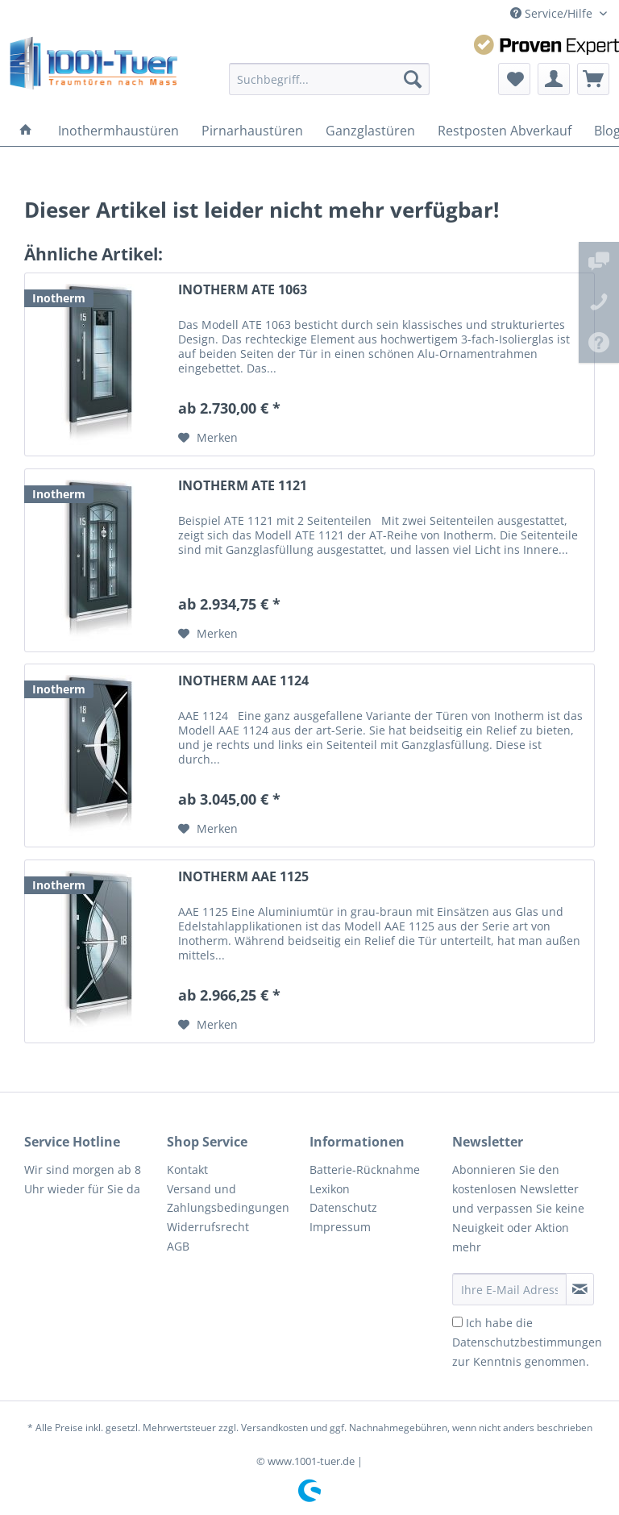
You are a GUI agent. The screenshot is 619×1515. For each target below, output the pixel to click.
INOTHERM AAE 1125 (243, 876)
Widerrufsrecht (208, 1226)
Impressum (340, 1226)
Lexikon (330, 1189)
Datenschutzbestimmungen (527, 1342)
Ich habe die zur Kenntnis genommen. (527, 1342)
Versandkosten (274, 1427)
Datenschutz (343, 1207)
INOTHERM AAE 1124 (243, 680)
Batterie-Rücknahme (365, 1169)
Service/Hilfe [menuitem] (553, 13)
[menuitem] (329, 79)
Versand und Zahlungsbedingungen (228, 1198)
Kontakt (187, 1169)
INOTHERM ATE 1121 (242, 485)
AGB (178, 1246)
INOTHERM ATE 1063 (242, 289)
